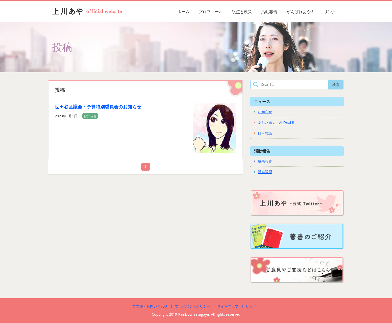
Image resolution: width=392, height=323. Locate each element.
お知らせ (90, 116)
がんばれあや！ (300, 11)
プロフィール (211, 11)
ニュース (262, 101)
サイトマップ (227, 306)
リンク (330, 11)
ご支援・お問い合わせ (150, 306)
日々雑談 (265, 133)
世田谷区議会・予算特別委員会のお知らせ (98, 107)
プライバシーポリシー (192, 306)
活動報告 (269, 11)
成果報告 (265, 161)
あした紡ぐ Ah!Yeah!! (276, 122)
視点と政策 (242, 11)
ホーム (183, 11)
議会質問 (265, 171)
